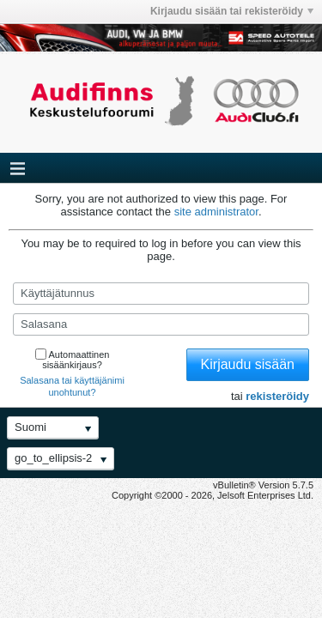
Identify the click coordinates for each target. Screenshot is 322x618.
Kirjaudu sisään (248, 364)
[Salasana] (161, 324)
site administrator (216, 211)
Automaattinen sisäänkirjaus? (72, 359)
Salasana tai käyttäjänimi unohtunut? (72, 386)
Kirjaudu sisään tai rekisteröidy (231, 11)
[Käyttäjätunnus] (161, 293)
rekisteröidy (277, 396)
